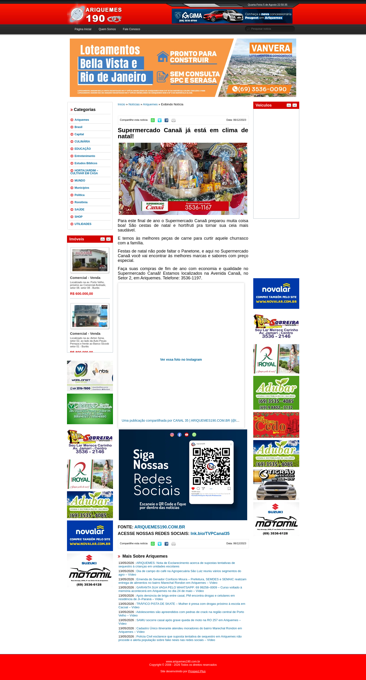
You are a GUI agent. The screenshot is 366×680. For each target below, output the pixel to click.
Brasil (78, 127)
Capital (79, 134)
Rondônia (81, 202)
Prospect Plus (197, 671)
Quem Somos (107, 29)
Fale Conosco (131, 29)
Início (121, 104)
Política (80, 195)
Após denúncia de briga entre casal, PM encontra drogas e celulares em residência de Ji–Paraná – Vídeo (177, 597)
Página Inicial (83, 29)
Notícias (134, 104)
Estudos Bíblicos (86, 163)
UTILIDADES (83, 224)
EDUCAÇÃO (83, 148)
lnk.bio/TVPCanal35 (210, 533)
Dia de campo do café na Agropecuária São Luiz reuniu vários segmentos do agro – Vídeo (180, 572)
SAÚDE (79, 209)
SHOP (79, 216)
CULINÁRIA (82, 141)
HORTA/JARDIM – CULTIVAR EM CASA (84, 172)
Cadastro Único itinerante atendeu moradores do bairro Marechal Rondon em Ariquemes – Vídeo (180, 630)
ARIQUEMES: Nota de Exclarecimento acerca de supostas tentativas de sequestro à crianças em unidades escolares (177, 564)
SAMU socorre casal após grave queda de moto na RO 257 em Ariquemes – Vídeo (180, 621)
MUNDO (80, 180)
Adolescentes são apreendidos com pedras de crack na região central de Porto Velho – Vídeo (181, 613)
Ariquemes (82, 119)
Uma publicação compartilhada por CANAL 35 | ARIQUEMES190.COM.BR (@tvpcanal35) (187, 420)
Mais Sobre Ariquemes (145, 556)
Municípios (82, 187)
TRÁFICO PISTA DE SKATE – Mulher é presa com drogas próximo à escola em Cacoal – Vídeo (182, 605)
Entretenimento (85, 156)
